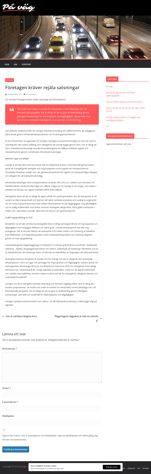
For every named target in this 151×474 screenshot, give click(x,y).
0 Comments (30, 94)
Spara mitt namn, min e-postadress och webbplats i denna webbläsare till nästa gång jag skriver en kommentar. (50, 437)
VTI (107, 126)
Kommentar (9, 348)
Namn (6, 388)
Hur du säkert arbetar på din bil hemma (124, 101)
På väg (109, 86)
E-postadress (10, 402)
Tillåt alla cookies (111, 467)
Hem (7, 64)
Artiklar (9, 80)
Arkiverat (131, 468)
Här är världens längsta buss (19, 316)
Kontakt (26, 64)
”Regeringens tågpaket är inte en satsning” (78, 318)
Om (15, 64)
